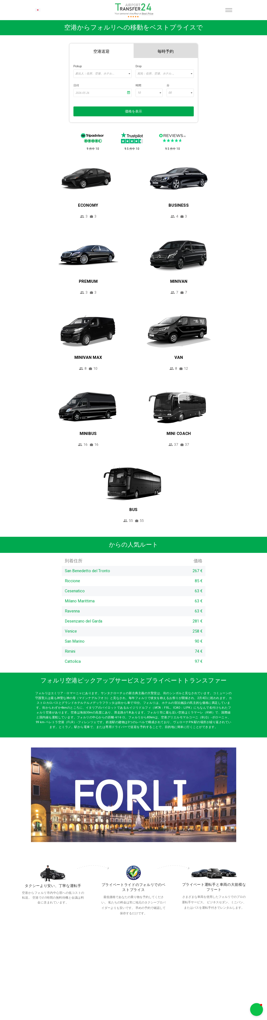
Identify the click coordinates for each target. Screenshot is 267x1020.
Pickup (77, 66)
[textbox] (102, 73)
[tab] (101, 50)
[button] (256, 1009)
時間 (138, 85)
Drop (139, 66)
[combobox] (102, 73)
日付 (76, 85)
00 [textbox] (170, 92)
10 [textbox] (139, 92)
